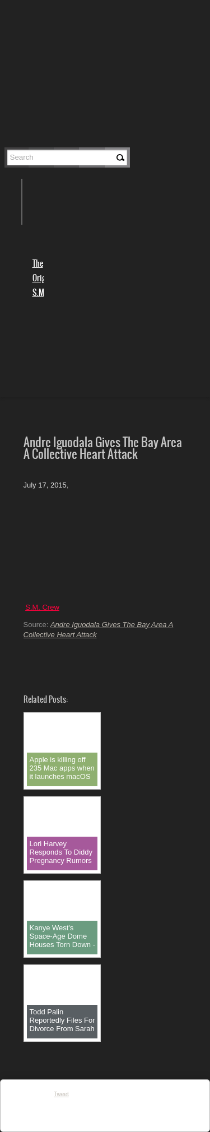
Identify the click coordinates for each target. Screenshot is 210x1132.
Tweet (61, 1094)
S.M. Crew (42, 607)
